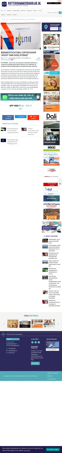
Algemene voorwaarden (52, 372)
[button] (2, 324)
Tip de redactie (33, 117)
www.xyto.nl (11, 352)
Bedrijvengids (16, 10)
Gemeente (23, 10)
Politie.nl (38, 59)
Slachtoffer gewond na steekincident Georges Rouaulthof (12, 130)
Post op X (20, 116)
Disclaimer (49, 375)
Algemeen (9, 10)
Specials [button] (35, 10)
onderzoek (3, 59)
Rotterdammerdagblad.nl (24, 3)
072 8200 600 (11, 347)
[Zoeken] (60, 12)
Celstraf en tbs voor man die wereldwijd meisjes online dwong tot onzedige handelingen (54, 294)
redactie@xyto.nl (12, 349)
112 (5, 10)
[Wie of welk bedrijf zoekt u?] (54, 28)
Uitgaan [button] (3, 14)
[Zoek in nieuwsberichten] (53, 12)
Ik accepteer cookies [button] (53, 449)
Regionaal (29, 10)
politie (29, 58)
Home (3, 19)
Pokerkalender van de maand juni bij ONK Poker (54, 241)
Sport (40, 10)
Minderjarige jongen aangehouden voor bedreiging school (12, 141)
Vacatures (9, 14)
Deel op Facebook (8, 117)
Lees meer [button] (27, 450)
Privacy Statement (51, 378)
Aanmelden (35, 362)
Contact (15, 14)
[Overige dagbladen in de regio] (52, 344)
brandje (9, 59)
